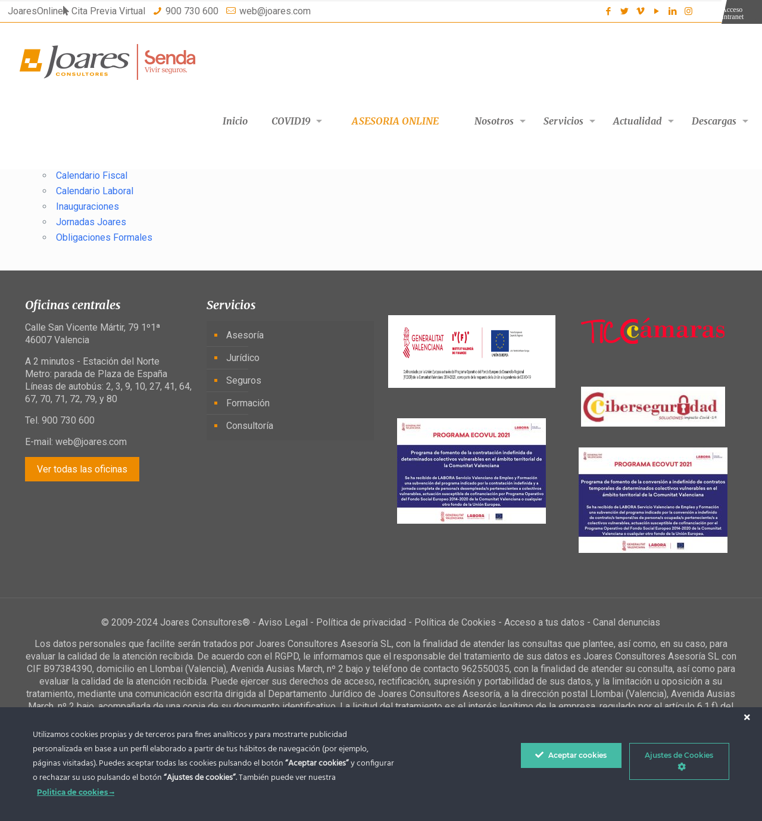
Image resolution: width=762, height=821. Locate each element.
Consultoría (249, 425)
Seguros (243, 380)
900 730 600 (191, 11)
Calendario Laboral (94, 191)
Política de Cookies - (459, 622)
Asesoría (245, 335)
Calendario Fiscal (91, 175)
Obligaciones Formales (104, 237)
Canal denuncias (626, 622)
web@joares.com (275, 11)
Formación (248, 403)
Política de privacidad (361, 622)
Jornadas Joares (91, 222)
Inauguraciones (87, 206)
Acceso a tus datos (544, 622)
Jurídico (243, 357)
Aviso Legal (283, 622)
